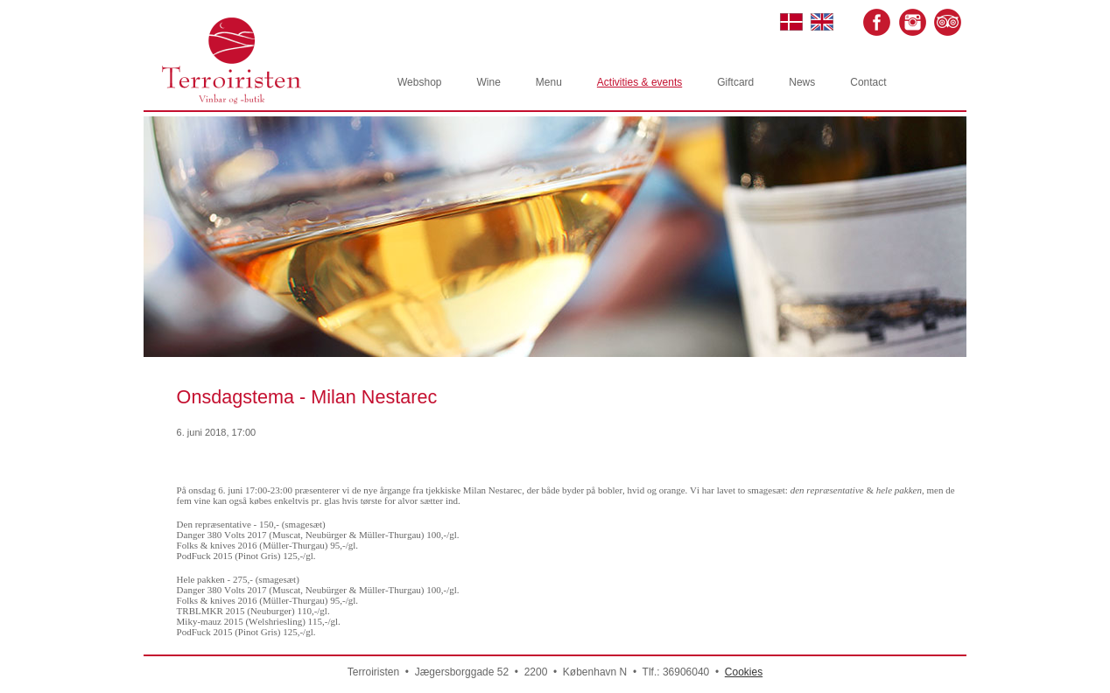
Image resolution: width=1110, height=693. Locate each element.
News (802, 82)
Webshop (419, 82)
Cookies (743, 672)
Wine (488, 82)
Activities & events (639, 82)
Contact (868, 82)
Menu (549, 82)
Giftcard (735, 82)
